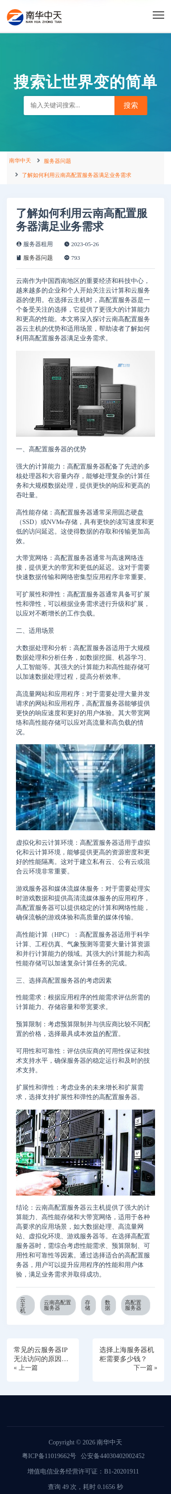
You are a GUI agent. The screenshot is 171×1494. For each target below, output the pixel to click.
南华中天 (20, 160)
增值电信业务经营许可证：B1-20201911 (83, 1471)
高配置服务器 (133, 1305)
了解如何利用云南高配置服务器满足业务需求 (76, 175)
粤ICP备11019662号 (49, 1456)
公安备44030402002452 (113, 1456)
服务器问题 (57, 161)
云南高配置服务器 (57, 1305)
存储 (87, 1305)
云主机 (23, 1305)
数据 (107, 1305)
